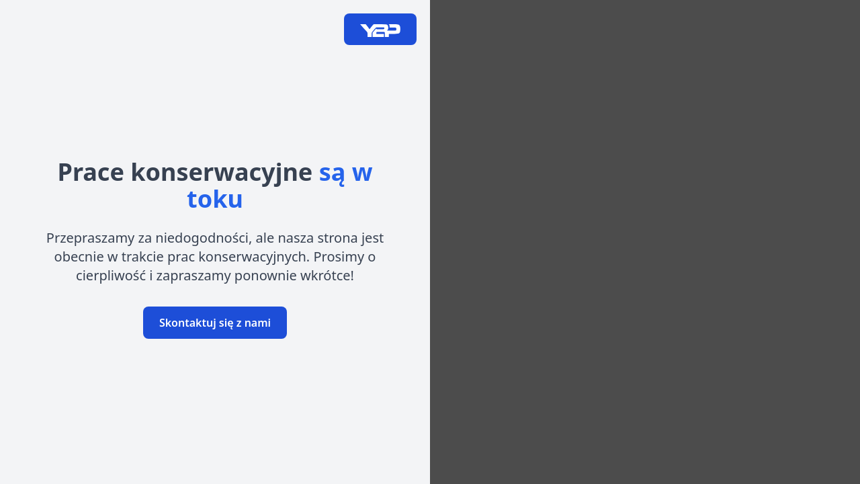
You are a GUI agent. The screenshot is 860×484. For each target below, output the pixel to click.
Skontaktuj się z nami (215, 322)
